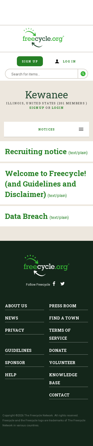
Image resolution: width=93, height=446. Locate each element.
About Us (16, 305)
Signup (37, 108)
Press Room (62, 305)
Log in (69, 61)
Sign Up (30, 61)
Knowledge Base (63, 378)
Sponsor (15, 362)
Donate (57, 350)
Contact (59, 394)
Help (10, 374)
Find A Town (64, 317)
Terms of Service (60, 334)
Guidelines (18, 350)
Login (58, 108)
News (11, 317)
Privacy (14, 330)
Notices (46, 129)
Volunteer (62, 362)
